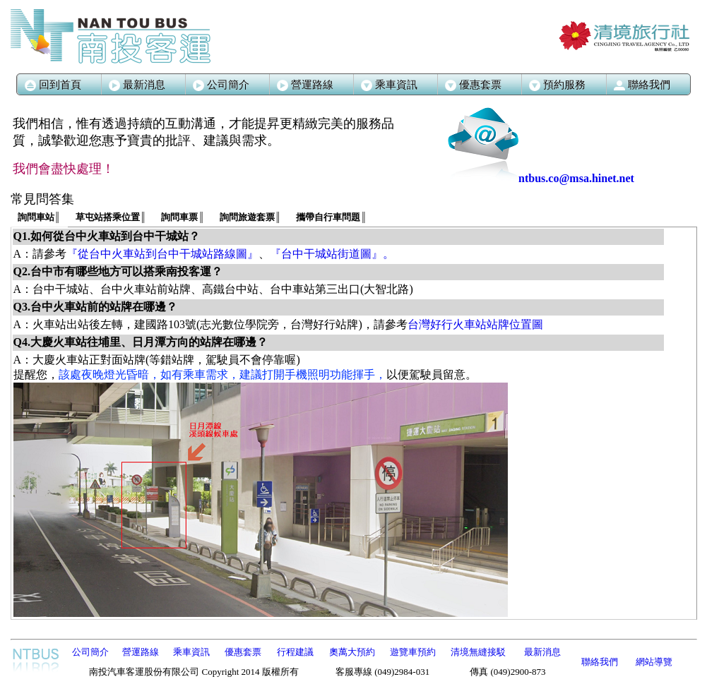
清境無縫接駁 (478, 652)
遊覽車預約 (413, 652)
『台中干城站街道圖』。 (332, 254)
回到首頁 (53, 84)
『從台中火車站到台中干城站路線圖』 (162, 254)
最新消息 (137, 84)
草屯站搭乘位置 (111, 217)
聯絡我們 (599, 661)
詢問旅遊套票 (250, 217)
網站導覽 (654, 661)
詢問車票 (182, 217)
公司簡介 (221, 84)
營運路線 (305, 84)
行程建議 (295, 652)
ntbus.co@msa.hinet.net (541, 178)
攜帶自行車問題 (331, 217)
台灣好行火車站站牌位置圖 (475, 324)
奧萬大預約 (352, 652)
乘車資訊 (191, 652)
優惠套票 (243, 652)
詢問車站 (39, 217)
